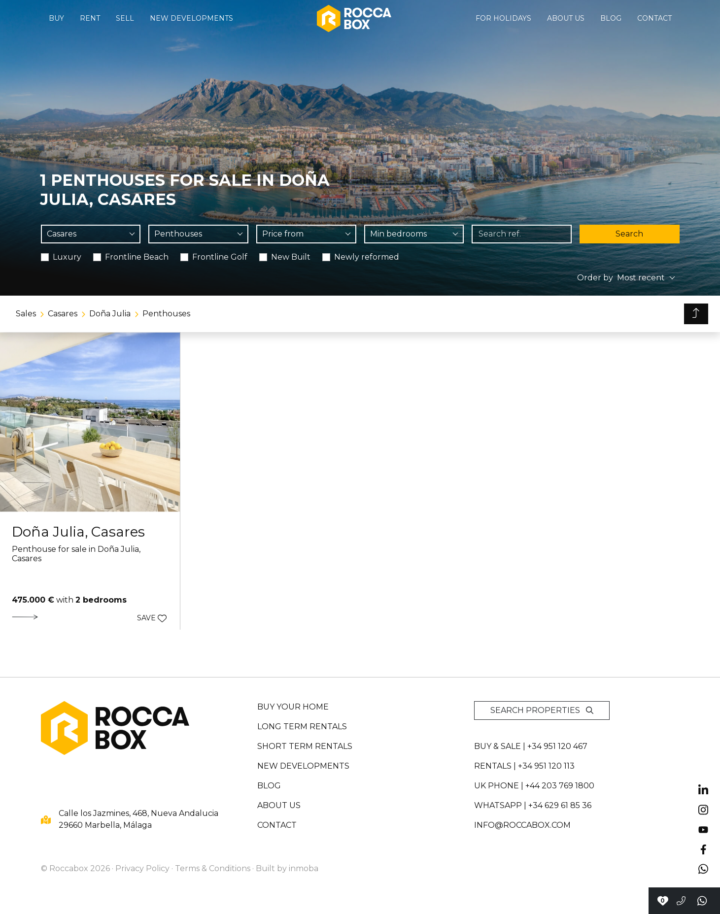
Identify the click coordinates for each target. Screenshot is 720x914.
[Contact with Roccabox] (662, 900)
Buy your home (293, 706)
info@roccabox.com (522, 825)
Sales (26, 313)
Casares (62, 313)
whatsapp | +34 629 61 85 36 (532, 805)
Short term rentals (304, 746)
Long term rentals (302, 726)
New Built (290, 257)
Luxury (67, 257)
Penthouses (166, 313)
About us (565, 18)
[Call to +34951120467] (681, 900)
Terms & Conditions (212, 868)
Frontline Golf (219, 257)
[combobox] (91, 234)
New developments (191, 18)
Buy (56, 18)
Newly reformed (366, 257)
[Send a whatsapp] (702, 900)
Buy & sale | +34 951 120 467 (530, 746)
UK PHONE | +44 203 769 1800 (534, 785)
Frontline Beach (137, 257)
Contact (654, 18)
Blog (610, 18)
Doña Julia (110, 313)
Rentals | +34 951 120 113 (524, 766)
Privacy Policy (142, 868)
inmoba (303, 868)
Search (629, 233)
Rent (90, 18)
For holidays (503, 18)
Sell (125, 18)
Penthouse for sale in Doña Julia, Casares (76, 553)
